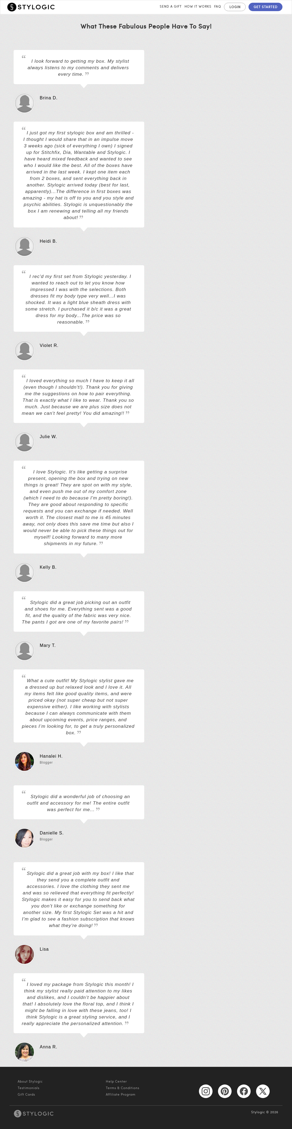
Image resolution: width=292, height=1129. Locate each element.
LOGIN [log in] (235, 6)
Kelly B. (48, 566)
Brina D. (49, 97)
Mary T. (48, 645)
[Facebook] (244, 1091)
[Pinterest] (225, 1091)
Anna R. (48, 1046)
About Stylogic (30, 1081)
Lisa (44, 948)
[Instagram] (206, 1091)
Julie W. (48, 436)
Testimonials (28, 1087)
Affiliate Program (121, 1094)
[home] (31, 6)
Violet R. (49, 345)
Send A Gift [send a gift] (171, 6)
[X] (263, 1091)
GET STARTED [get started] (266, 6)
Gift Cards (26, 1094)
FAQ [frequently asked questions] (217, 6)
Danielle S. (52, 832)
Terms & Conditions (122, 1087)
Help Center (116, 1081)
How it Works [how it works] (198, 6)
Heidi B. (48, 240)
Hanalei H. (51, 755)
